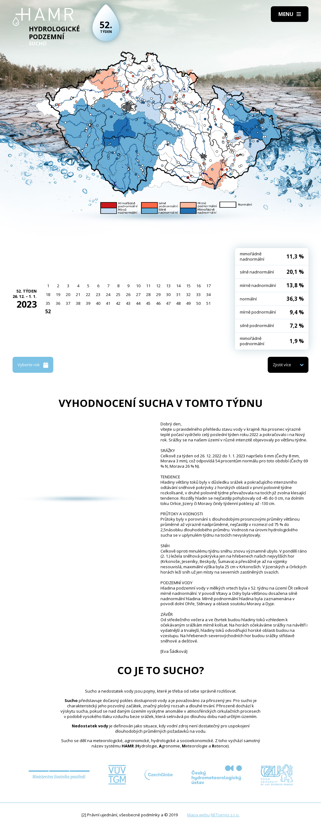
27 (138, 294)
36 (58, 303)
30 (168, 294)
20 (68, 294)
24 (108, 294)
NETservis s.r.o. (225, 815)
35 (48, 303)
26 (128, 294)
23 (98, 294)
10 (138, 286)
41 (108, 303)
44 (138, 303)
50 (198, 303)
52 (48, 311)
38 (78, 303)
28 (148, 294)
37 (68, 303)
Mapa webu (198, 815)
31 (178, 294)
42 (118, 303)
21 (78, 294)
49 (188, 303)
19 (58, 294)
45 (148, 303)
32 (188, 294)
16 (198, 286)
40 (98, 303)
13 (168, 286)
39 (88, 303)
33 (198, 294)
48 (178, 303)
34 (208, 294)
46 (158, 303)
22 (88, 294)
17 (208, 286)
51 (208, 303)
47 (168, 303)
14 (178, 286)
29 (158, 294)
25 (118, 294)
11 (148, 286)
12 (158, 286)
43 (128, 303)
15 (188, 286)
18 (48, 294)
